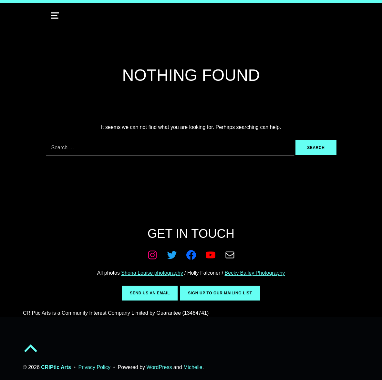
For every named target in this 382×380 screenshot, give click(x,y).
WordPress (159, 367)
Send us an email (150, 293)
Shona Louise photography (152, 273)
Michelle (192, 367)
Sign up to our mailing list (220, 293)
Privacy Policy (94, 367)
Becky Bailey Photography (255, 273)
